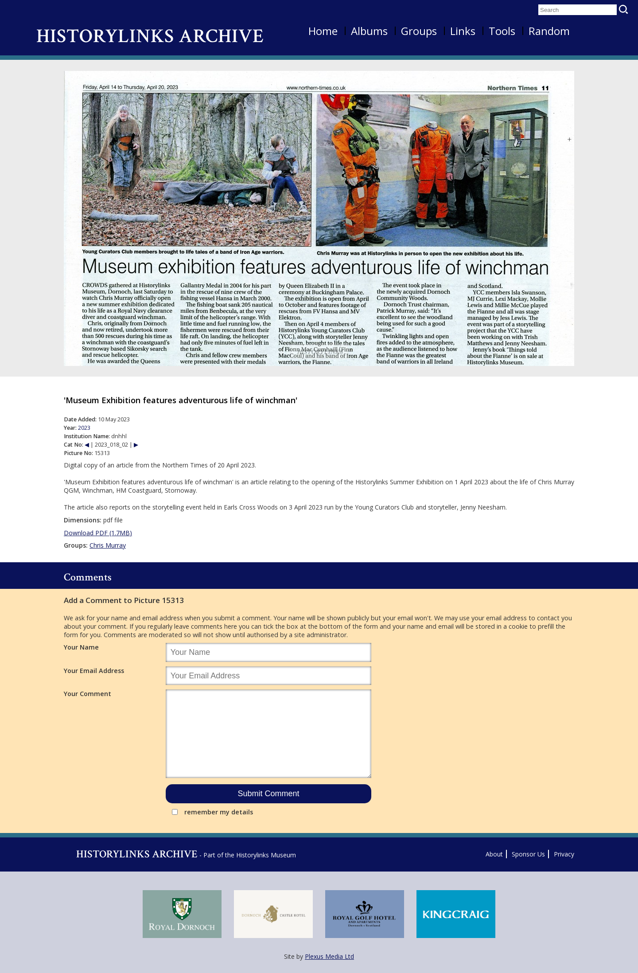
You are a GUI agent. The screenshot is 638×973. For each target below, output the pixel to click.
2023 (84, 428)
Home (323, 31)
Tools (502, 31)
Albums (369, 31)
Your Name (81, 647)
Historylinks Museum (266, 855)
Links (462, 31)
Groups (419, 31)
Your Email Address (94, 670)
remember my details (218, 812)
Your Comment (87, 693)
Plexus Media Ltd (329, 956)
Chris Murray (107, 545)
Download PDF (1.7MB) (98, 533)
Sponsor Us (528, 854)
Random (549, 31)
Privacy (564, 854)
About (494, 854)
